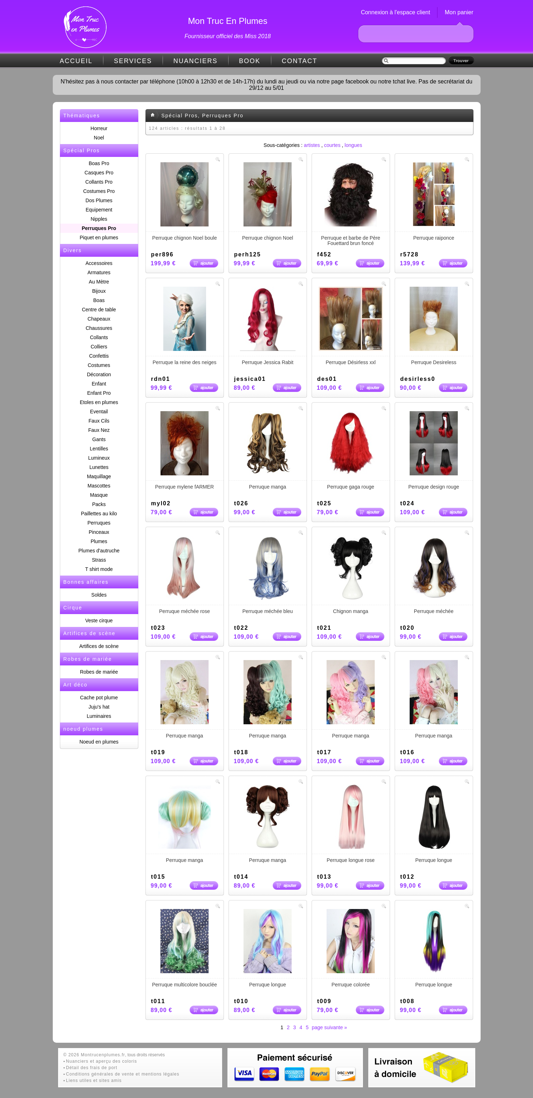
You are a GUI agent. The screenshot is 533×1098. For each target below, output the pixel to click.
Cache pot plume (99, 697)
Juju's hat (98, 707)
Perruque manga (267, 450)
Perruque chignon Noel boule (184, 201)
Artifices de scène (99, 646)
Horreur (99, 128)
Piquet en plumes (99, 237)
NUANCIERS (195, 61)
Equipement (99, 210)
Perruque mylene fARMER (184, 450)
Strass (99, 560)
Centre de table (99, 309)
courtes (332, 145)
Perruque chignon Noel (267, 201)
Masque (99, 495)
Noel (99, 138)
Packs (99, 504)
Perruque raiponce (434, 201)
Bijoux (99, 291)
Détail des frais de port (91, 1067)
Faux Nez (99, 430)
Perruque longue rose (350, 824)
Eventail (99, 411)
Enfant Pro (99, 393)
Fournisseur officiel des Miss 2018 (228, 36)
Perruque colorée (350, 948)
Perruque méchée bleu (267, 575)
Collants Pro (98, 182)
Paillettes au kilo (99, 513)
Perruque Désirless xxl (350, 326)
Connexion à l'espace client (395, 12)
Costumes (99, 365)
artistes (312, 145)
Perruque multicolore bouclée (184, 948)
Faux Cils (98, 421)
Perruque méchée (434, 575)
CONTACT (299, 61)
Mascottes (99, 486)
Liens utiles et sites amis (94, 1080)
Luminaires (99, 716)
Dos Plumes (99, 200)
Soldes (99, 595)
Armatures (99, 272)
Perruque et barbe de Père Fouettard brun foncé (350, 204)
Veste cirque (99, 620)
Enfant (99, 384)
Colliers (99, 346)
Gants (99, 439)
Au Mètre (99, 282)
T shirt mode (99, 569)
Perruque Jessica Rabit (267, 326)
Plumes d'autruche (99, 550)
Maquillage (99, 476)
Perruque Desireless (434, 326)
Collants (99, 337)
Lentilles (99, 448)
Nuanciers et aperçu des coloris (101, 1061)
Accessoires (99, 263)
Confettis (99, 356)
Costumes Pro (99, 191)
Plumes (99, 541)
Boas (99, 300)
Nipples (99, 219)
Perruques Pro (99, 228)
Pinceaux (99, 532)
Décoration (99, 374)
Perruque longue (434, 824)
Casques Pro (98, 172)
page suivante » (329, 1027)
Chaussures (99, 328)
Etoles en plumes (99, 402)
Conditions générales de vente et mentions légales (122, 1074)
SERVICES (133, 61)
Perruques (99, 523)
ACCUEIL (76, 61)
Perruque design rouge (434, 450)
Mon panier (459, 12)
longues (353, 145)
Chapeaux (99, 319)
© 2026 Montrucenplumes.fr (94, 1054)
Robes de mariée (99, 672)
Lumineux (99, 458)
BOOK (249, 61)
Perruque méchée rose (184, 575)
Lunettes (99, 467)
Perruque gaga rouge (350, 450)
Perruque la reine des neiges (184, 326)
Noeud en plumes (99, 742)
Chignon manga (350, 575)
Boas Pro (99, 163)
